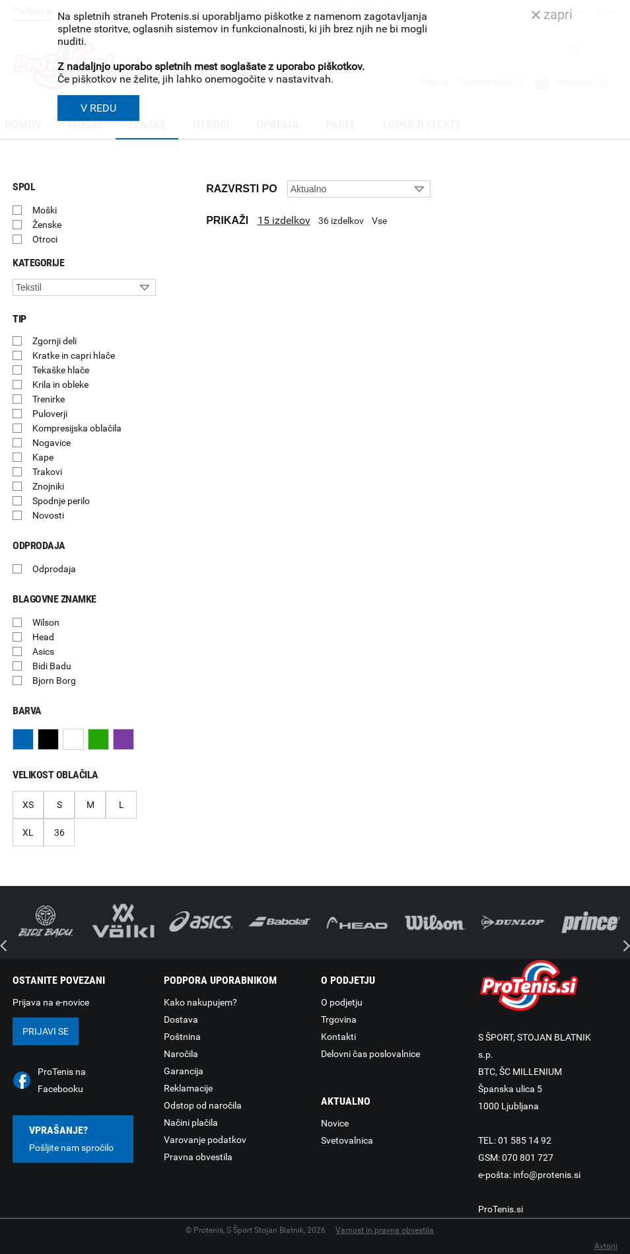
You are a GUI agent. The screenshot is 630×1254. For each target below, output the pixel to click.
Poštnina (182, 1036)
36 (59, 832)
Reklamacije (188, 1088)
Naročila (181, 1054)
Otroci (44, 239)
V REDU (98, 108)
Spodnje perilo (61, 501)
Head (43, 637)
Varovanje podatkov (205, 1139)
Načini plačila (191, 1122)
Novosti (48, 515)
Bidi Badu (51, 666)
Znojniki (48, 486)
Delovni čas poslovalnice (370, 1054)
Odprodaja (54, 569)
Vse (379, 220)
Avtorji (605, 1246)
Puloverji (49, 413)
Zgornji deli (54, 341)
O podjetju (342, 1002)
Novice (335, 1123)
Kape (42, 457)
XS (28, 804)
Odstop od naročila (203, 1105)
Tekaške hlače (60, 370)
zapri (552, 14)
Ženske (46, 224)
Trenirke (48, 399)
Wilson (45, 622)
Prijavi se (45, 1031)
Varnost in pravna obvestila (384, 1230)
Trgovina (339, 1019)
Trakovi (47, 471)
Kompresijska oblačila (77, 428)
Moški (44, 210)
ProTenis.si (500, 1209)
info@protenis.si (546, 1174)
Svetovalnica (347, 1140)
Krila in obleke (60, 384)
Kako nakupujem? (200, 1002)
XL (28, 832)
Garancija (183, 1071)
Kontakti (338, 1036)
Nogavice (51, 442)
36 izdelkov (341, 220)
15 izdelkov (284, 220)
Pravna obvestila (198, 1157)
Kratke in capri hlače (73, 355)
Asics (43, 651)
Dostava (181, 1019)
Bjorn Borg (54, 680)
